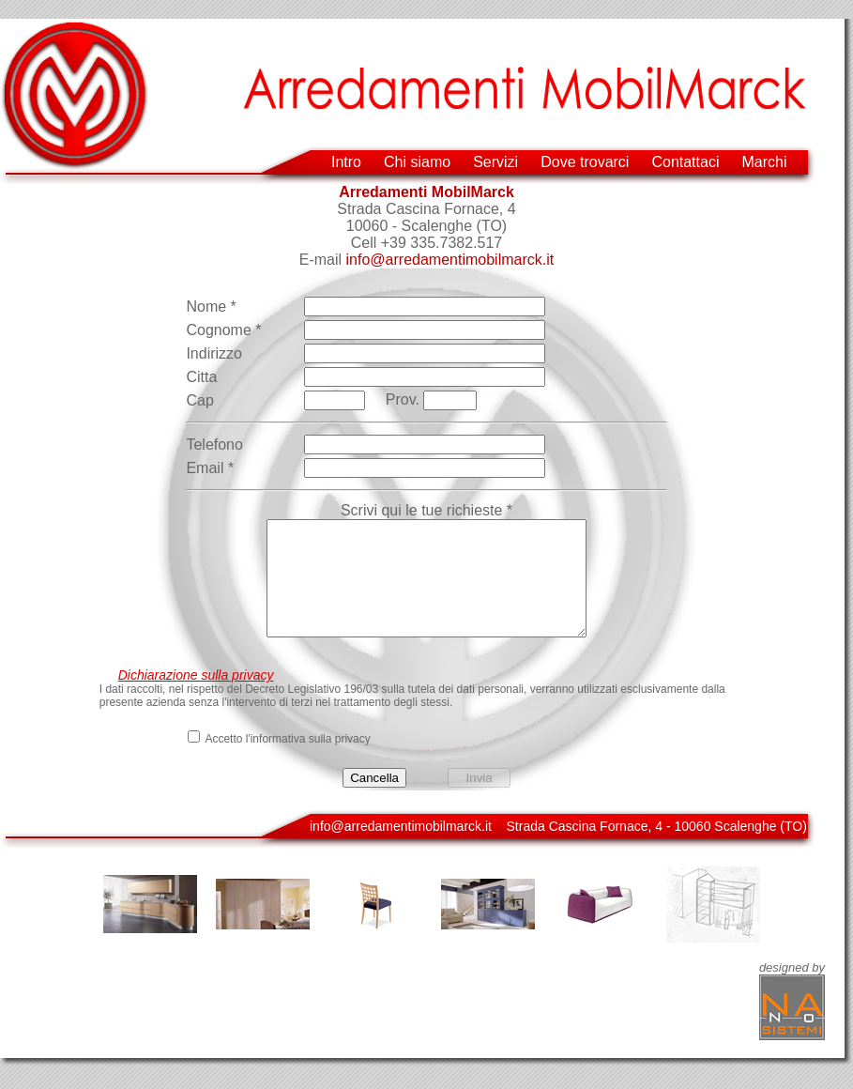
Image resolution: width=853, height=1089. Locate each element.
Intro (346, 162)
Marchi (763, 162)
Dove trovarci (585, 162)
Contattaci (685, 162)
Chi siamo (417, 162)
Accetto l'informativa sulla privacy (287, 761)
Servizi (495, 162)
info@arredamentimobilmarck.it (450, 260)
